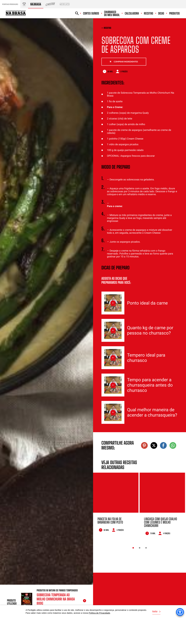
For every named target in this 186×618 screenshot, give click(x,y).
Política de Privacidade (99, 613)
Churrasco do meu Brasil (112, 13)
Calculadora (132, 13)
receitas (107, 28)
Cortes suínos (91, 13)
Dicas (161, 13)
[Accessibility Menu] (180, 612)
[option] (115, 506)
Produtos (174, 13)
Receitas (148, 13)
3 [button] (146, 548)
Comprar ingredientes (124, 61)
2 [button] (139, 548)
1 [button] (133, 548)
